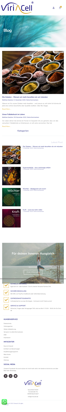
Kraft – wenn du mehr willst (32, 210)
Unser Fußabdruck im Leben (13, 114)
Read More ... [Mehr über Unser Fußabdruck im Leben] (6, 126)
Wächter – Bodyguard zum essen (34, 189)
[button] (43, 7)
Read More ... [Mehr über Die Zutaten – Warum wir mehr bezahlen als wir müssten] (6, 109)
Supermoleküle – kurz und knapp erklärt (36, 168)
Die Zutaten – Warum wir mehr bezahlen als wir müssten (25, 97)
